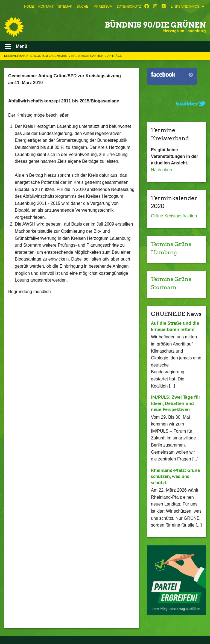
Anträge (114, 55)
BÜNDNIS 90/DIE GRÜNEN (155, 24)
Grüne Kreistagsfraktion (174, 216)
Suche (82, 6)
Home (29, 6)
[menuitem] (29, 6)
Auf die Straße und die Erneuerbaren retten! (175, 325)
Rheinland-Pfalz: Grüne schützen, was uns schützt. (175, 475)
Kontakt (46, 6)
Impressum (103, 6)
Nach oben (161, 169)
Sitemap (65, 6)
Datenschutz (129, 6)
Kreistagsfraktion (87, 55)
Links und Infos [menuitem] (185, 6)
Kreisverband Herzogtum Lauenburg (36, 55)
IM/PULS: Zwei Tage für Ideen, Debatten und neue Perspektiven (175, 402)
